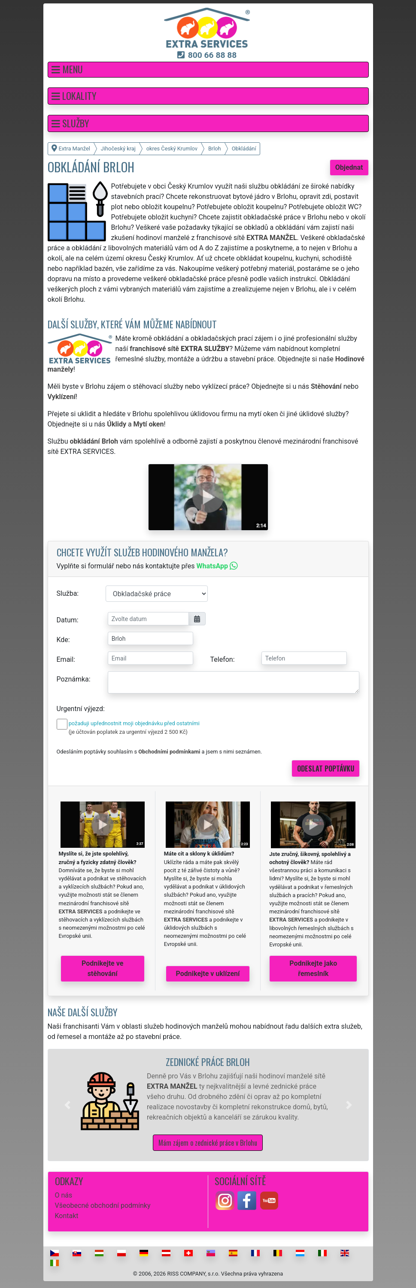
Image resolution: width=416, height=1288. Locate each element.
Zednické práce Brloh (208, 1061)
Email (65, 659)
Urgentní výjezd (80, 709)
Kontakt (67, 1216)
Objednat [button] (349, 167)
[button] (208, 70)
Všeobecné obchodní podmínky (103, 1205)
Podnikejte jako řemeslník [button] (313, 968)
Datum (67, 620)
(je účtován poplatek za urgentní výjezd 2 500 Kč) (128, 732)
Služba (67, 593)
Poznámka (73, 679)
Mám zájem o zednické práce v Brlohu (207, 1143)
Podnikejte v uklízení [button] (208, 974)
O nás (64, 1195)
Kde (62, 640)
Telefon (221, 659)
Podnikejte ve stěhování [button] (102, 968)
